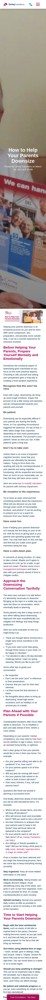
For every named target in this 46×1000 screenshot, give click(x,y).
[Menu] (37, 4)
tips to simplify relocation (29, 483)
